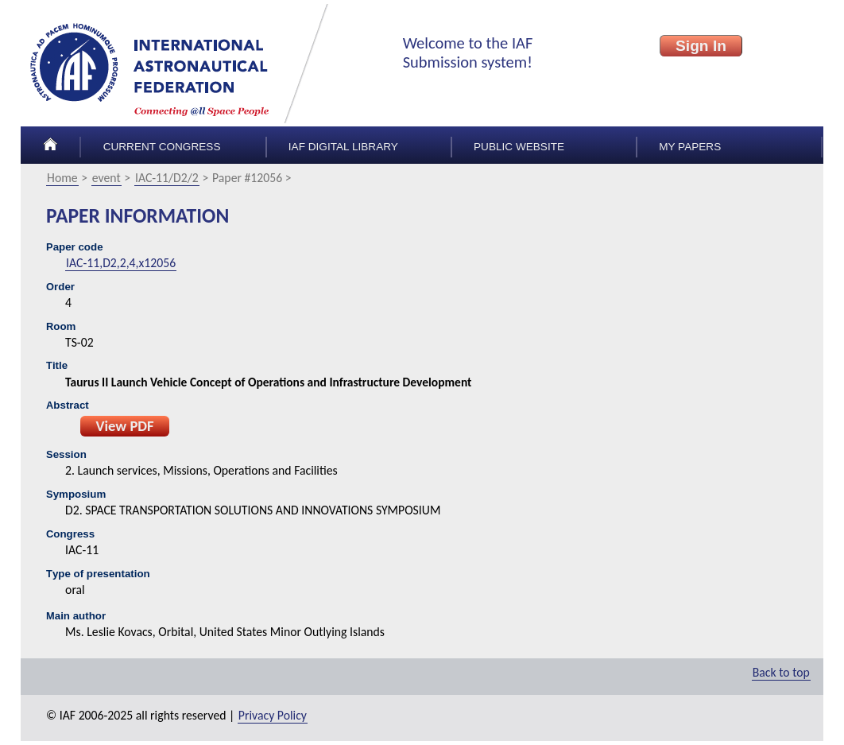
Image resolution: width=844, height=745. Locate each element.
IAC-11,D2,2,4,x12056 (121, 262)
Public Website (519, 147)
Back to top (781, 672)
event (106, 177)
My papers (690, 147)
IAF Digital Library (343, 147)
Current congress (162, 147)
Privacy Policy (272, 715)
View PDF (124, 426)
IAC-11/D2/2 (167, 177)
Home (62, 177)
